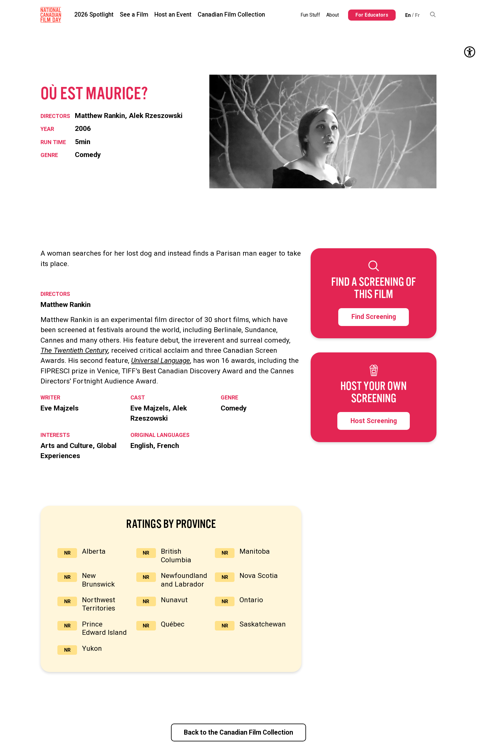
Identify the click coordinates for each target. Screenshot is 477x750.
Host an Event (173, 14)
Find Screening (373, 316)
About (332, 15)
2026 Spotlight (94, 14)
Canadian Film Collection (231, 14)
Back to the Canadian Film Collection (238, 732)
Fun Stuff (310, 15)
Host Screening (374, 421)
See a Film (134, 14)
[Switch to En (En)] (408, 15)
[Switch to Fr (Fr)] (417, 15)
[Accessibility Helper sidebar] (469, 52)
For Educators (371, 15)
